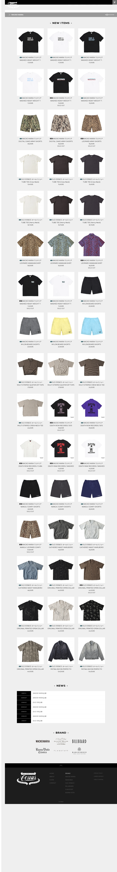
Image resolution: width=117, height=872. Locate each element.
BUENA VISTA (69, 860)
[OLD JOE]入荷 (37, 770)
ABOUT (70, 5)
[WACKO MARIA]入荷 (39, 761)
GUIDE (76, 5)
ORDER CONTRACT (99, 844)
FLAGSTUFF (69, 857)
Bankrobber (69, 848)
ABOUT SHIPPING (98, 847)
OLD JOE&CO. (70, 851)
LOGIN (93, 5)
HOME (52, 841)
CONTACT (83, 5)
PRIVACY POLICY (98, 841)
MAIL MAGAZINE (102, 5)
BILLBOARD (69, 854)
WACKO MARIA (70, 844)
